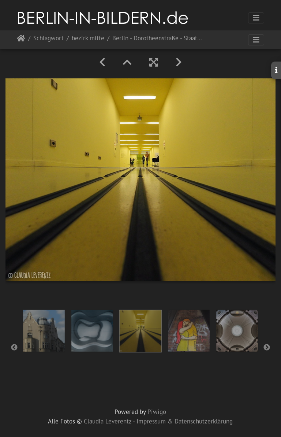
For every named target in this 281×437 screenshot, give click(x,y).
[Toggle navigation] (256, 17)
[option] (44, 331)
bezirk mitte (88, 38)
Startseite (21, 39)
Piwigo (156, 412)
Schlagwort (48, 38)
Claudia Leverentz (107, 421)
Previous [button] (14, 347)
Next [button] (266, 347)
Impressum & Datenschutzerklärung (184, 421)
